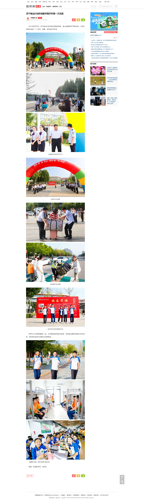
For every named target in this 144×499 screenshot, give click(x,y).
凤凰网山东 (34, 18)
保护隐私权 (76, 495)
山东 (43, 6)
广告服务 (62, 495)
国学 (92, 1)
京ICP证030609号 (104, 495)
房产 (69, 1)
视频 (36, 1)
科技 (73, 1)
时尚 (61, 1)
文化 (81, 1)
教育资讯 (55, 6)
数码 (96, 1)
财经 (50, 1)
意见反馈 (89, 495)
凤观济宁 (48, 6)
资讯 (32, 1)
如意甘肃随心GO (95, 35)
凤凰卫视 (45, 1)
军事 (77, 1)
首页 (28, 1)
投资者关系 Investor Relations (51, 495)
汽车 (65, 1)
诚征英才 (69, 495)
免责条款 (83, 495)
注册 (105, 1)
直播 (40, 1)
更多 (100, 1)
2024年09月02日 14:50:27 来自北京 (39, 19)
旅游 (84, 1)
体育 (57, 1)
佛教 (88, 1)
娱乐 (54, 1)
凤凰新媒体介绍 (39, 495)
